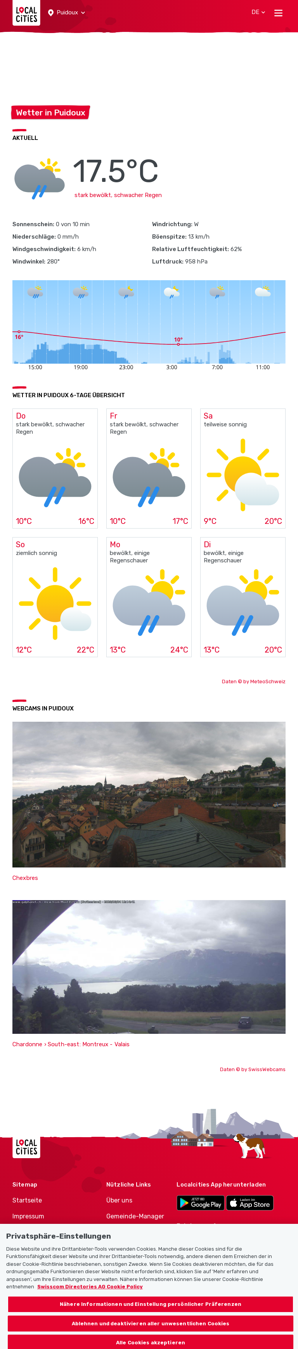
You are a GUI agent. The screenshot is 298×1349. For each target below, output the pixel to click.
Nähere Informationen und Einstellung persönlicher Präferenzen (150, 1309)
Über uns (119, 1200)
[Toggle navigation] (278, 13)
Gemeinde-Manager (135, 1216)
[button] (66, 13)
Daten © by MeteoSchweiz (254, 681)
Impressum (28, 1216)
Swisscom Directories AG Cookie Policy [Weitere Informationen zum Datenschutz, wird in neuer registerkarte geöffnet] (90, 1292)
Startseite (27, 1200)
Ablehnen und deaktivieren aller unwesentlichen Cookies (151, 1329)
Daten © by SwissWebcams (253, 1069)
